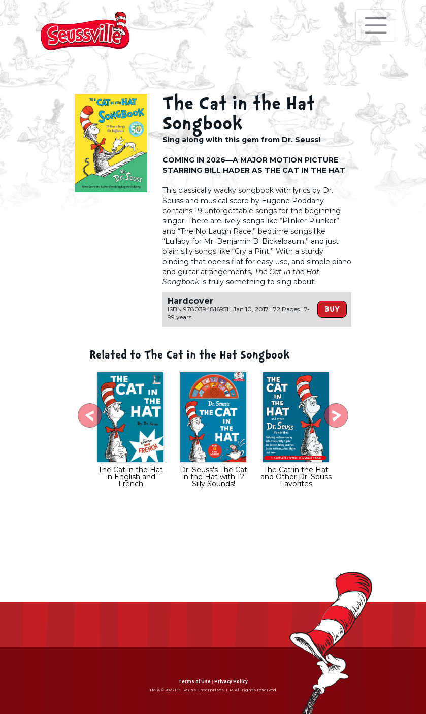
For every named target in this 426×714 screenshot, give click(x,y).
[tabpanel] (130, 431)
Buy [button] (332, 309)
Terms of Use (194, 681)
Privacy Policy (231, 681)
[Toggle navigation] (375, 25)
